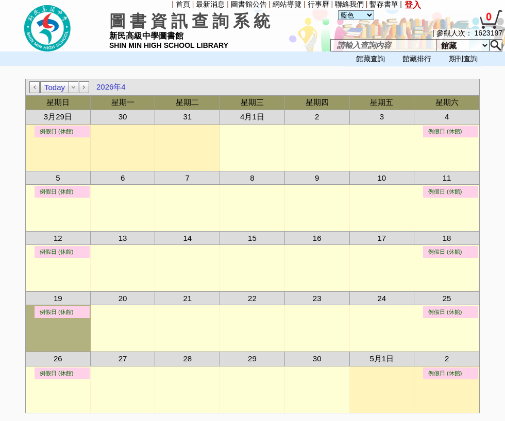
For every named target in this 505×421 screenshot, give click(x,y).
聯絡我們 (349, 4)
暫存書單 (383, 4)
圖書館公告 (249, 4)
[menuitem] (2, 67)
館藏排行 (416, 59)
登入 (413, 5)
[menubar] (29, 67)
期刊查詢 (463, 59)
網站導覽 (287, 4)
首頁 (183, 4)
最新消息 (210, 4)
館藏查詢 (370, 59)
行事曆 (318, 4)
